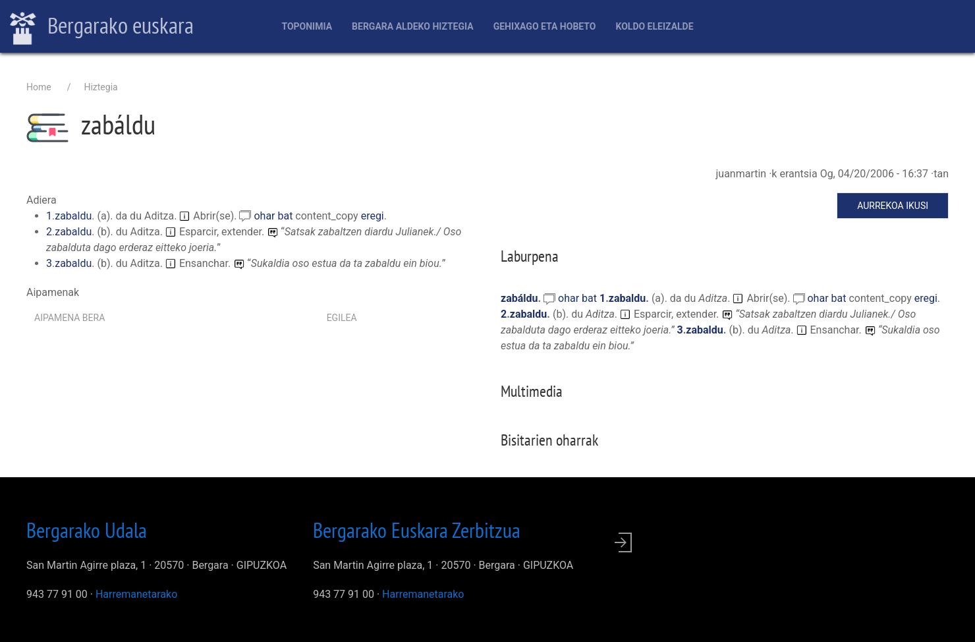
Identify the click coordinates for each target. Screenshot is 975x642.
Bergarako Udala (86, 530)
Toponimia (306, 26)
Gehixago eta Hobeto (544, 26)
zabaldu (73, 216)
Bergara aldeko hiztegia (413, 26)
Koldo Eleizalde (654, 26)
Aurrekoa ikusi (892, 205)
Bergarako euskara (102, 27)
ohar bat (274, 216)
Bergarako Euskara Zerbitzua (416, 530)
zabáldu (519, 298)
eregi (372, 216)
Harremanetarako (136, 594)
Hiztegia (100, 87)
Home (38, 87)
